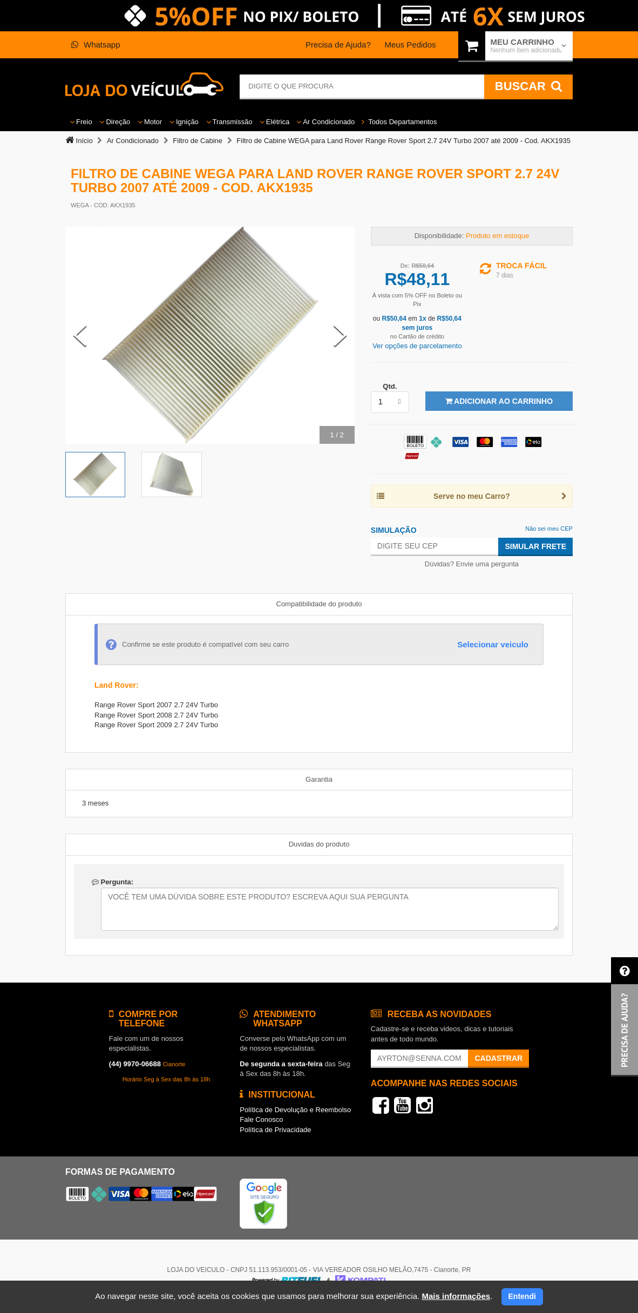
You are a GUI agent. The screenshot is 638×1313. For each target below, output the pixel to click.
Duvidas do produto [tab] (319, 844)
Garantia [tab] (319, 779)
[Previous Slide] (79, 335)
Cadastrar (498, 1058)
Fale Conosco (261, 1119)
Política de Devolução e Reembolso (295, 1110)
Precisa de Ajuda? (338, 44)
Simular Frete (535, 546)
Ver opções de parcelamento (417, 346)
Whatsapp (95, 44)
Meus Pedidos (410, 44)
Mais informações (456, 1296)
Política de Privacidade (275, 1130)
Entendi (522, 1296)
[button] (624, 1017)
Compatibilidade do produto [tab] (319, 604)
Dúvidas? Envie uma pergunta (472, 564)
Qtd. (390, 386)
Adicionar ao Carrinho (499, 401)
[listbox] (390, 402)
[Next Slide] (340, 335)
